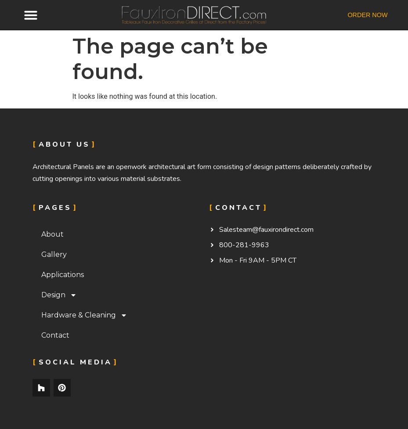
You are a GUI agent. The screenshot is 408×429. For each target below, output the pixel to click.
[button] (30, 14)
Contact (55, 335)
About (52, 234)
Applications (62, 274)
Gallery (54, 254)
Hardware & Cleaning (84, 315)
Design (59, 295)
